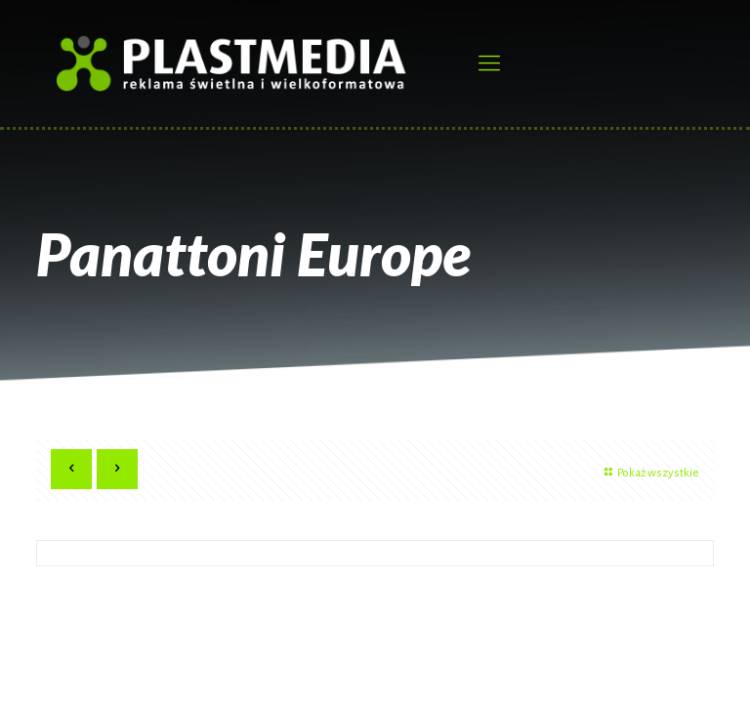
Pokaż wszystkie (649, 473)
